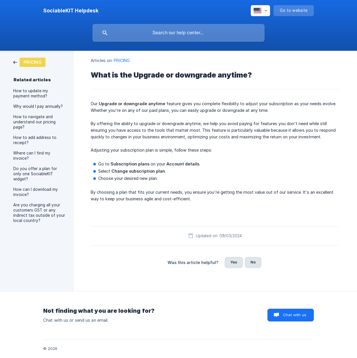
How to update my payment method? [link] (30, 93)
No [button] (253, 262)
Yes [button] (233, 262)
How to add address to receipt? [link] (34, 140)
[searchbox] (178, 33)
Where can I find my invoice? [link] (31, 156)
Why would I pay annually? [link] (38, 106)
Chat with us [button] (294, 314)
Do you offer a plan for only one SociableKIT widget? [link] (35, 173)
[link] (29, 62)
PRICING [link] (122, 60)
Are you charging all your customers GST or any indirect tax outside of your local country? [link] (39, 213)
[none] (70, 10)
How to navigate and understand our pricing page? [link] (34, 121)
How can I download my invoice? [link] (35, 192)
